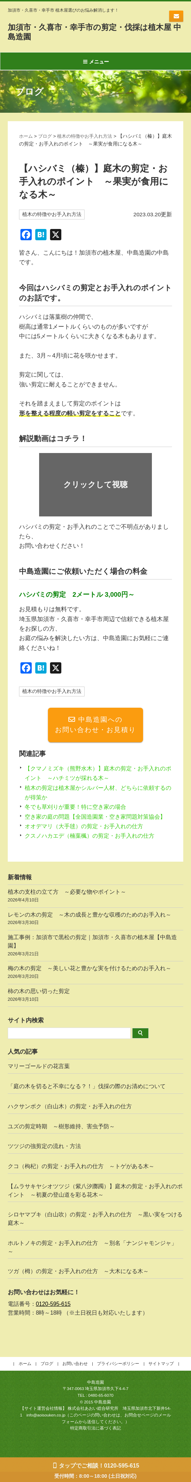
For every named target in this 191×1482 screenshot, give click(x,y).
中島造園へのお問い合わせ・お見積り (95, 725)
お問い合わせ (176, 16)
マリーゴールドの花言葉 (39, 1077)
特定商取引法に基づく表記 (95, 1439)
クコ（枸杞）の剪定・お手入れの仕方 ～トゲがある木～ (81, 1177)
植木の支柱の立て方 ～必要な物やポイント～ (96, 907)
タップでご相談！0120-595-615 (99, 1466)
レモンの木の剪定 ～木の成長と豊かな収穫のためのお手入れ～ (96, 930)
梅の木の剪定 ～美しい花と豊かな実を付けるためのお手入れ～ (96, 984)
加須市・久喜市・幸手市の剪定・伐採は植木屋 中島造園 (94, 31)
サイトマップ (161, 1374)
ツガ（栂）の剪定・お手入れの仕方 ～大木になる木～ (78, 1282)
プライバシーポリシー (118, 1374)
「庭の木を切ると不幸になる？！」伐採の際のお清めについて (87, 1097)
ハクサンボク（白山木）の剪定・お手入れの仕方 (70, 1117)
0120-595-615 (53, 1314)
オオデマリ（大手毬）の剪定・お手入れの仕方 (87, 836)
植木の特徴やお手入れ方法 (88, 136)
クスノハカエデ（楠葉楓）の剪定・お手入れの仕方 (93, 846)
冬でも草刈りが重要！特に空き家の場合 (79, 807)
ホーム (26, 136)
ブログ (46, 136)
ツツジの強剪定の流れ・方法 (44, 1157)
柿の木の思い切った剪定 (96, 1007)
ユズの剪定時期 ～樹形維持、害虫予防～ (61, 1137)
